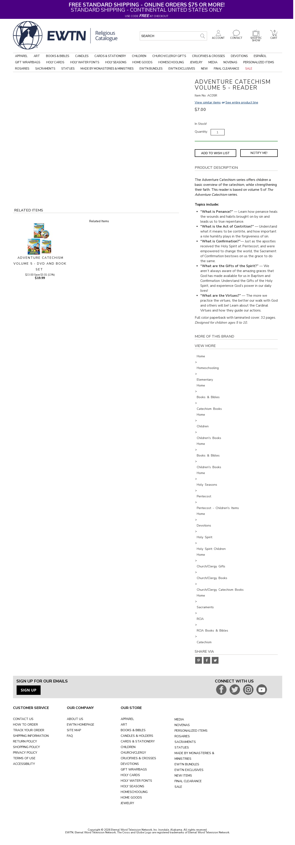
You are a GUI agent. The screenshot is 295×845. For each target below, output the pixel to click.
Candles (81, 56)
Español (260, 56)
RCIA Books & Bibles (212, 630)
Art (37, 56)
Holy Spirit (204, 537)
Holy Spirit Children (211, 549)
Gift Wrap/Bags (27, 62)
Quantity (201, 131)
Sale (248, 69)
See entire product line (241, 102)
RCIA (200, 619)
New (204, 69)
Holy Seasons (115, 62)
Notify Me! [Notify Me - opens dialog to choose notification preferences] (259, 153)
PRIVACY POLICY (25, 753)
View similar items (208, 102)
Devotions (239, 56)
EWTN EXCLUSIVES (189, 770)
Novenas (230, 62)
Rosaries (22, 69)
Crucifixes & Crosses (208, 56)
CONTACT (236, 37)
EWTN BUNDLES (187, 764)
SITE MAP (74, 730)
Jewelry (196, 62)
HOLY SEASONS (132, 786)
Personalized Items (258, 62)
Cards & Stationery (110, 56)
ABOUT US (75, 719)
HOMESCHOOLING (134, 792)
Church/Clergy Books (212, 578)
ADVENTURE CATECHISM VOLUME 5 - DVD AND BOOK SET (39, 264)
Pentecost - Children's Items (218, 508)
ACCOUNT (218, 37)
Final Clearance (226, 69)
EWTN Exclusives (181, 69)
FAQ (70, 736)
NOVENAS (182, 725)
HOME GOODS (131, 797)
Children (139, 56)
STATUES (182, 747)
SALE (178, 787)
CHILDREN (128, 747)
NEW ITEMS (183, 775)
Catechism (204, 642)
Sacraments (45, 69)
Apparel (21, 56)
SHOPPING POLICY (26, 747)
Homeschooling (171, 62)
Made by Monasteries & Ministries (107, 69)
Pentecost (204, 496)
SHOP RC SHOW (256, 38)
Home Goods (142, 62)
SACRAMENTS (185, 742)
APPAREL (127, 719)
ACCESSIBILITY (24, 764)
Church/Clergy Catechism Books (220, 590)
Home (201, 356)
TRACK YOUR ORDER (28, 730)
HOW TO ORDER (25, 724)
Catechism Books (209, 409)
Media (212, 62)
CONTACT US (23, 719)
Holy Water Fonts (84, 62)
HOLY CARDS (130, 775)
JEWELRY (127, 803)
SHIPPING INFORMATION (31, 736)
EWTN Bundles (151, 69)
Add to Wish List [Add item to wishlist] (215, 153)
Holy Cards (55, 62)
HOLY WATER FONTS (136, 781)
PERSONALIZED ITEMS (191, 731)
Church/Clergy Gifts (169, 56)
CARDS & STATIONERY (138, 741)
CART (274, 37)
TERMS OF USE (24, 758)
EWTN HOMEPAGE (80, 724)
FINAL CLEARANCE (188, 781)
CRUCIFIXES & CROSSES (138, 758)
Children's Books (209, 438)
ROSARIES (182, 736)
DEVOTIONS (130, 764)
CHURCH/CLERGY (133, 753)
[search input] (173, 35)
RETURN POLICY (25, 741)
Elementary (205, 380)
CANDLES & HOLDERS (137, 736)
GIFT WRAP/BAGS (134, 769)
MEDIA (179, 719)
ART (124, 724)
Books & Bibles (57, 56)
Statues (67, 69)
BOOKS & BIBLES (133, 730)
